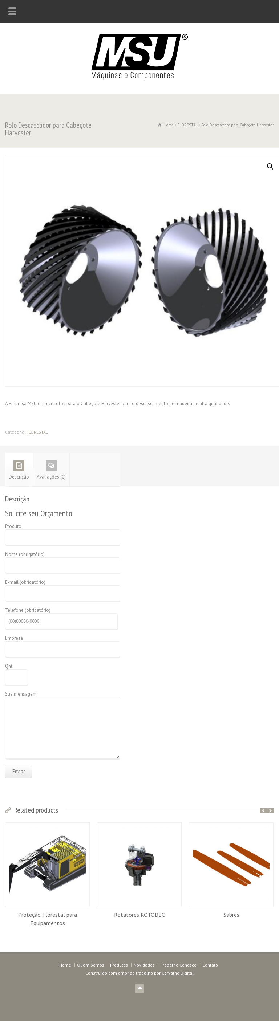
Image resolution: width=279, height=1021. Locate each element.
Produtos (119, 965)
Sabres (231, 914)
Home (65, 965)
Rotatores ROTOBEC (139, 914)
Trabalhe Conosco (179, 965)
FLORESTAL (187, 124)
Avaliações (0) (51, 470)
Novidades (144, 965)
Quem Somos (90, 965)
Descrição (19, 470)
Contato (210, 965)
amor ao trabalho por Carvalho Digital (156, 973)
